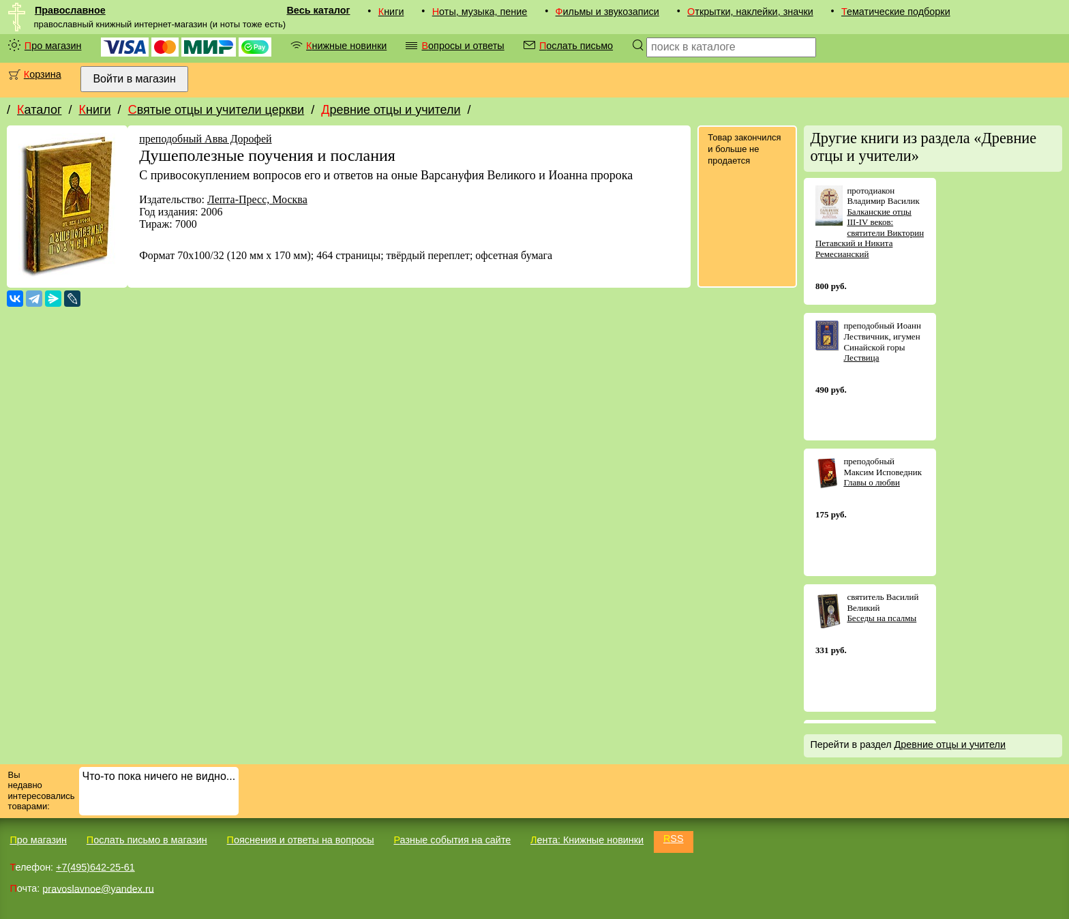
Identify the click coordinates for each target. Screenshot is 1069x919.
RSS (673, 838)
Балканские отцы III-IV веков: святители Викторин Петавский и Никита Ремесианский (869, 233)
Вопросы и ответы (462, 45)
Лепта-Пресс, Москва (257, 199)
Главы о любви (871, 482)
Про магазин (53, 45)
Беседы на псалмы (881, 618)
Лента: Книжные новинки (587, 839)
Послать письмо (576, 45)
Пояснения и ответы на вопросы (300, 839)
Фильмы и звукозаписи (607, 11)
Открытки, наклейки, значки (750, 11)
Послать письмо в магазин (147, 839)
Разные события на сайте (452, 839)
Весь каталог (318, 10)
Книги (391, 11)
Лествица (861, 357)
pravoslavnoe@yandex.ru (97, 888)
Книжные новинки (346, 45)
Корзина (42, 74)
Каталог (39, 110)
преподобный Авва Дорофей (205, 139)
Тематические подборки (895, 11)
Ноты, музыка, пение (480, 11)
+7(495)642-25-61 (95, 867)
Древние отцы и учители (390, 110)
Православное (70, 10)
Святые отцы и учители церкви (216, 110)
